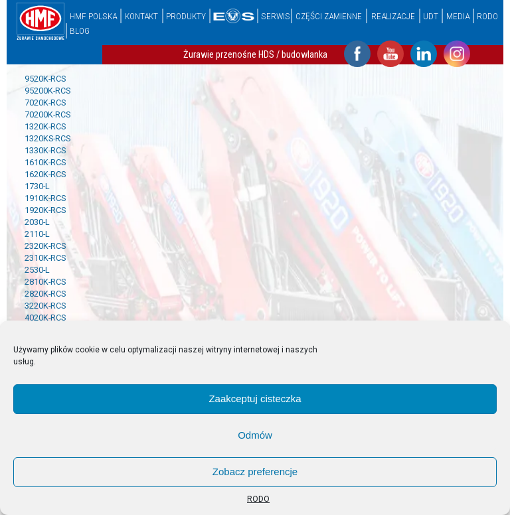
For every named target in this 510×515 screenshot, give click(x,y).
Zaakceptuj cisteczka (255, 398)
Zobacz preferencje (255, 471)
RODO (258, 499)
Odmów (255, 435)
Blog (80, 30)
